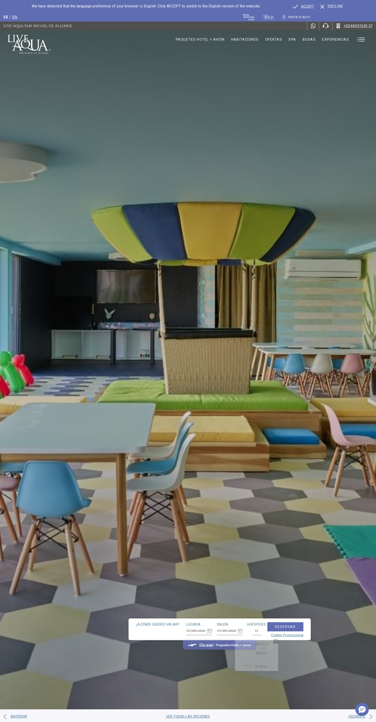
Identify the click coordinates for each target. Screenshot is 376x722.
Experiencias (335, 39)
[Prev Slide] (6, 369)
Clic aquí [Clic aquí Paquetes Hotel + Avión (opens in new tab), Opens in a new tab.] (175, 621)
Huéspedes (225, 601)
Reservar (253, 603)
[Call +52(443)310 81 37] (354, 26)
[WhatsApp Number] (313, 26)
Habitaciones (245, 39)
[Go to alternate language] (303, 6)
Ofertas (273, 39)
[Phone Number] (325, 26)
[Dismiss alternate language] (331, 6)
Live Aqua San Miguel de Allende (38, 25)
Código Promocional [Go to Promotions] (255, 612)
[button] (362, 709)
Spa (292, 39)
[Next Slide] (369, 369)
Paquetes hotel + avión (200, 41)
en (14, 17)
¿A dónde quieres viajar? (126, 601)
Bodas (309, 39)
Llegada (162, 601)
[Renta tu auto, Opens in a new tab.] (296, 17)
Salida (191, 601)
